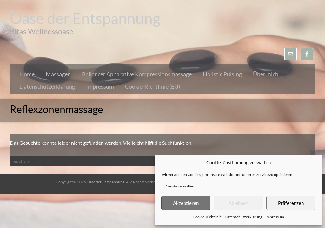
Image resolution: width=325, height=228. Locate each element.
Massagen (58, 74)
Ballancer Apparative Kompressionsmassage (137, 74)
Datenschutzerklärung (243, 216)
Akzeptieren (186, 203)
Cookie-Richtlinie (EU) (152, 86)
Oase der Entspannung (85, 18)
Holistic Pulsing (222, 74)
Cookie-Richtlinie (207, 216)
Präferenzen (291, 203)
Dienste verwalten (179, 186)
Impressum (274, 216)
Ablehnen (238, 203)
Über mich (265, 74)
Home (27, 74)
